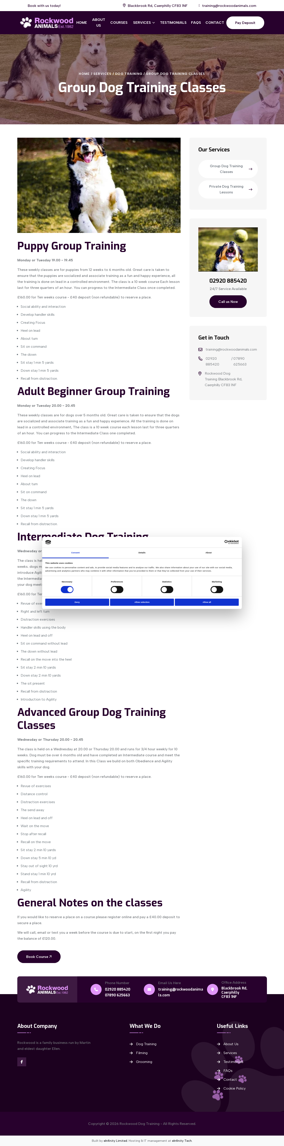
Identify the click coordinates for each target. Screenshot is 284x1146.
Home (81, 22)
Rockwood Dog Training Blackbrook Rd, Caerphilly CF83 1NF (223, 379)
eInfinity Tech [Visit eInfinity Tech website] (182, 1141)
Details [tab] (141, 553)
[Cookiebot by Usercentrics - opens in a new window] (219, 542)
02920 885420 (212, 361)
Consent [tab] (75, 553)
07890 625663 (240, 361)
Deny (77, 602)
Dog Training (128, 74)
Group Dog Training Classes (175, 74)
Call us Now (228, 302)
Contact (214, 22)
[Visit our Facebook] (21, 1061)
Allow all (207, 602)
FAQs (196, 22)
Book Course (39, 957)
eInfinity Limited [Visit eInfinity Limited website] (115, 1141)
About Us (98, 23)
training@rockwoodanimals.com (231, 349)
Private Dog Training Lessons (230, 189)
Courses (119, 22)
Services (142, 22)
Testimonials (173, 22)
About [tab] (208, 553)
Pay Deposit (245, 23)
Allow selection (142, 602)
